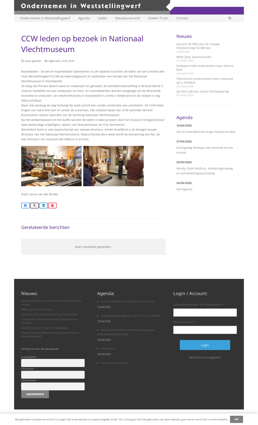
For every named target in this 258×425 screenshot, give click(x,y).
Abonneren (35, 394)
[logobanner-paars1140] (129, 7)
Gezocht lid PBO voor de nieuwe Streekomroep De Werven (198, 46)
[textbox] (93, 133)
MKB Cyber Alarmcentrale (193, 57)
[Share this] (25, 205)
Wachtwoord (184, 322)
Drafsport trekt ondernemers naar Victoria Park (49, 314)
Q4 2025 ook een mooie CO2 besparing (202, 91)
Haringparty (184, 189)
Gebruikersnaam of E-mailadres (199, 304)
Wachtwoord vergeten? (205, 357)
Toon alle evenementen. (115, 363)
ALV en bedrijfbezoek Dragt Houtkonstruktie (205, 132)
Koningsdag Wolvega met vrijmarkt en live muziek (130, 315)
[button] (230, 18)
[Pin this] (52, 205)
